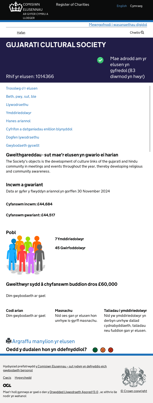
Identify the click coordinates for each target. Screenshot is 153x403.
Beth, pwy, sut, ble (21, 96)
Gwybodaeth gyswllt (22, 145)
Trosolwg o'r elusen (21, 88)
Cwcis (7, 378)
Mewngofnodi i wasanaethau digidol (118, 24)
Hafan (21, 32)
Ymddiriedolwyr (18, 112)
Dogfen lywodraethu (22, 137)
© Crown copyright (134, 391)
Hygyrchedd (23, 378)
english (122, 6)
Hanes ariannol (18, 121)
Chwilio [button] (137, 32)
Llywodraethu (17, 104)
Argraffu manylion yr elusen (40, 341)
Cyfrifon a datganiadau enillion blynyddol (39, 129)
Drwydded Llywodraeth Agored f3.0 (74, 392)
